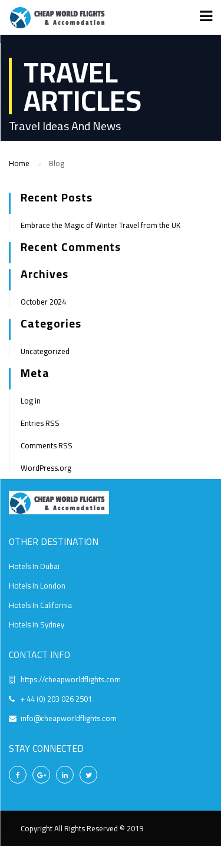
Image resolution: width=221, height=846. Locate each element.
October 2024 (43, 302)
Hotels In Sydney (36, 624)
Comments (46, 445)
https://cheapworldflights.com (71, 679)
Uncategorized (45, 351)
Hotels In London (37, 586)
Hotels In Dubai (34, 566)
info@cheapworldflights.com (69, 718)
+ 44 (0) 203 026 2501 (56, 699)
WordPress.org (46, 468)
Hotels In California (40, 605)
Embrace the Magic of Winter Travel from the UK (100, 225)
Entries (40, 423)
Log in (31, 401)
